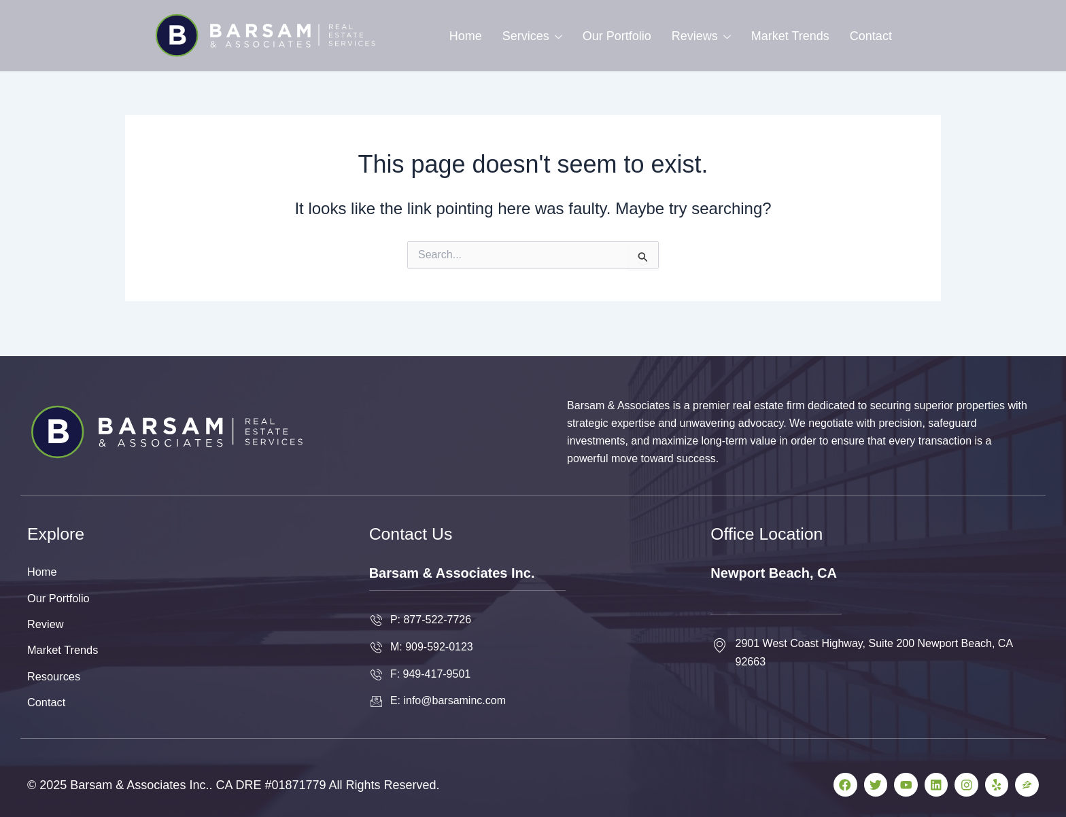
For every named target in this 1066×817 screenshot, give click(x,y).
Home (465, 36)
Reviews (701, 36)
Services (532, 36)
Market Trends (790, 36)
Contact (871, 36)
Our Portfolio (617, 36)
